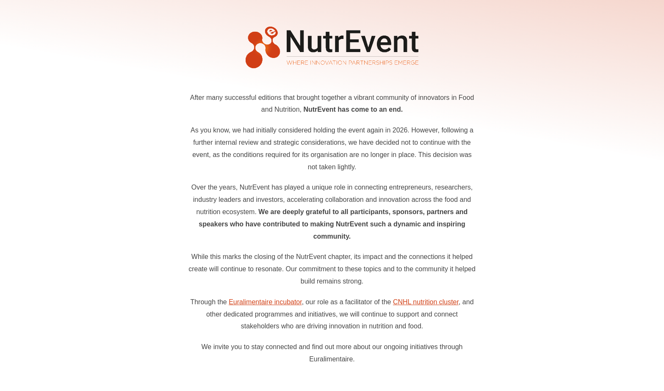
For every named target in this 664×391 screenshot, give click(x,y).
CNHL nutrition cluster (426, 302)
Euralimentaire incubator (265, 302)
